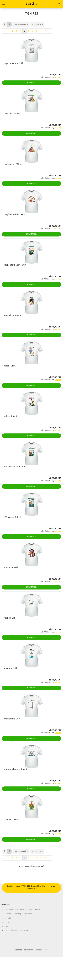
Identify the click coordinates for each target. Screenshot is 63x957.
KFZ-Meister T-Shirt (12, 517)
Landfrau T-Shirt (11, 819)
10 (45, 31)
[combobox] (21, 24)
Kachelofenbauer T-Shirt (15, 265)
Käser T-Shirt (9, 366)
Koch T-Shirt (9, 618)
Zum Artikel (31, 83)
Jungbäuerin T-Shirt (13, 164)
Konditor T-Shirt (11, 668)
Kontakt (7, 918)
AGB (6, 926)
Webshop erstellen (22, 950)
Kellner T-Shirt (10, 416)
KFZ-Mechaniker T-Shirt (14, 466)
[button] (4, 24)
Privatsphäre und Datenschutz (16, 930)
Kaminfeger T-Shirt (12, 315)
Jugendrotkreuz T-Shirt (14, 63)
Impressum (9, 922)
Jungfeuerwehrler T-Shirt (15, 214)
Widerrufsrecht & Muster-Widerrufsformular (22, 910)
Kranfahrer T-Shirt (12, 719)
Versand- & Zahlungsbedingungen (18, 914)
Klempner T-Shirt (11, 567)
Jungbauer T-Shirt (12, 113)
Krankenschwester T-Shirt (15, 769)
